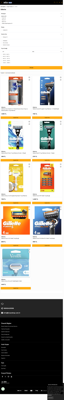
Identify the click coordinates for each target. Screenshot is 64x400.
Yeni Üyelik (3, 365)
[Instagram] (8, 376)
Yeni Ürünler (4, 350)
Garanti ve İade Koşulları (7, 337)
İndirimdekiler (4, 352)
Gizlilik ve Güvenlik (5, 339)
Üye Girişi (3, 368)
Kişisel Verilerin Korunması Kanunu (9, 326)
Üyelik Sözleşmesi (5, 331)
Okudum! (51, 397)
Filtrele (31, 67)
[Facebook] (2, 376)
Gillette (3, 107)
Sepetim (3, 358)
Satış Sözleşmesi (5, 334)
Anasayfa (3, 347)
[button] (54, 2)
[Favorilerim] (57, 2)
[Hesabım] (59, 2)
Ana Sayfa (3, 6)
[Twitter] (5, 376)
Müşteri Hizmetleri (5, 355)
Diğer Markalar (10, 6)
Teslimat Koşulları (5, 329)
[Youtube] (11, 376)
